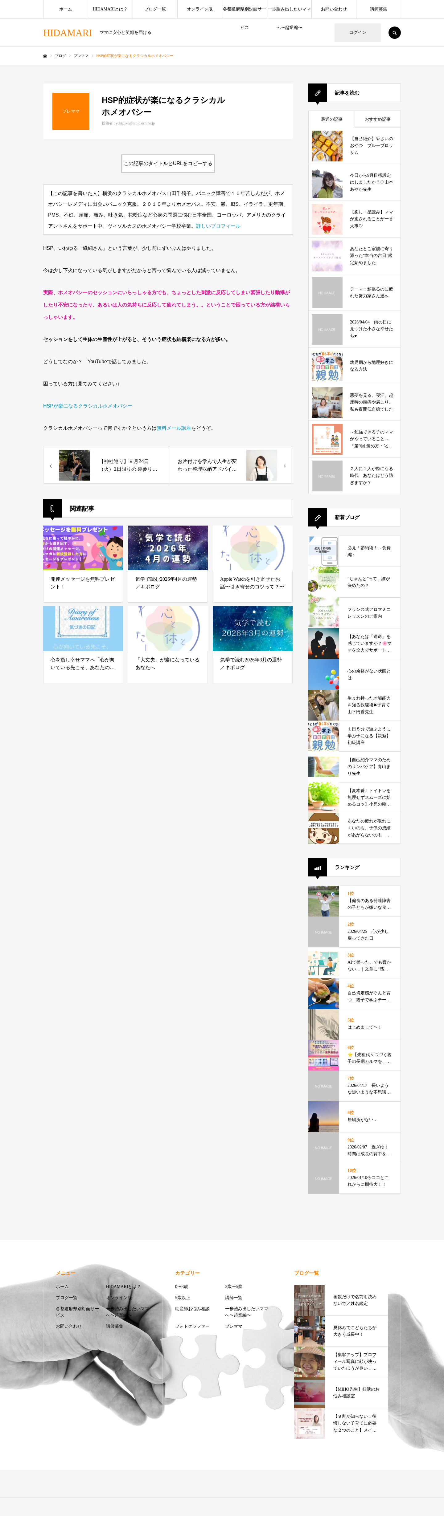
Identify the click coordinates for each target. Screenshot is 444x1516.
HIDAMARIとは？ (110, 9)
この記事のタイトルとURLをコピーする (168, 163)
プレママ (233, 1326)
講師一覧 (233, 1297)
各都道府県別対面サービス (244, 12)
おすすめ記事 (378, 119)
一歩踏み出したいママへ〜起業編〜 (289, 12)
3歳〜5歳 (233, 1286)
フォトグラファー (192, 1326)
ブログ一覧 (155, 9)
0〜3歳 (181, 1286)
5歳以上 (182, 1297)
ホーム (65, 9)
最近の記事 (332, 119)
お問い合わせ (334, 9)
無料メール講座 (174, 428)
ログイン (357, 32)
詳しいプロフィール (218, 226)
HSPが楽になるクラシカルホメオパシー (87, 405)
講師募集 (378, 9)
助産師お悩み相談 (192, 1309)
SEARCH (394, 32)
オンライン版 (200, 9)
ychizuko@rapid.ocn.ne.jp (135, 123)
